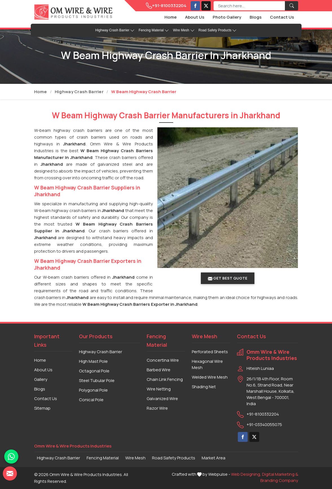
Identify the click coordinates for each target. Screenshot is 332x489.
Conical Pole (91, 400)
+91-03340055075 (264, 424)
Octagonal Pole (94, 371)
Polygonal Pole (93, 390)
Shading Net (204, 387)
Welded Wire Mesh (210, 377)
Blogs (255, 17)
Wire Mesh (183, 30)
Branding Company (279, 480)
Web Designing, (246, 474)
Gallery (40, 379)
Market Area (213, 458)
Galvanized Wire (162, 398)
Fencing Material (153, 30)
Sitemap (42, 408)
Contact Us (282, 17)
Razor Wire (157, 408)
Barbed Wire (158, 370)
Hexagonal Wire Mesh (207, 364)
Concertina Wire (163, 360)
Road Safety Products (218, 30)
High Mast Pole (93, 361)
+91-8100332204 (166, 6)
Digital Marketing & (280, 474)
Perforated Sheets (210, 352)
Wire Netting (159, 389)
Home (170, 17)
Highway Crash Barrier (115, 30)
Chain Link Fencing (165, 379)
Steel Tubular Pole (97, 380)
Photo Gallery (227, 17)
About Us (194, 17)
